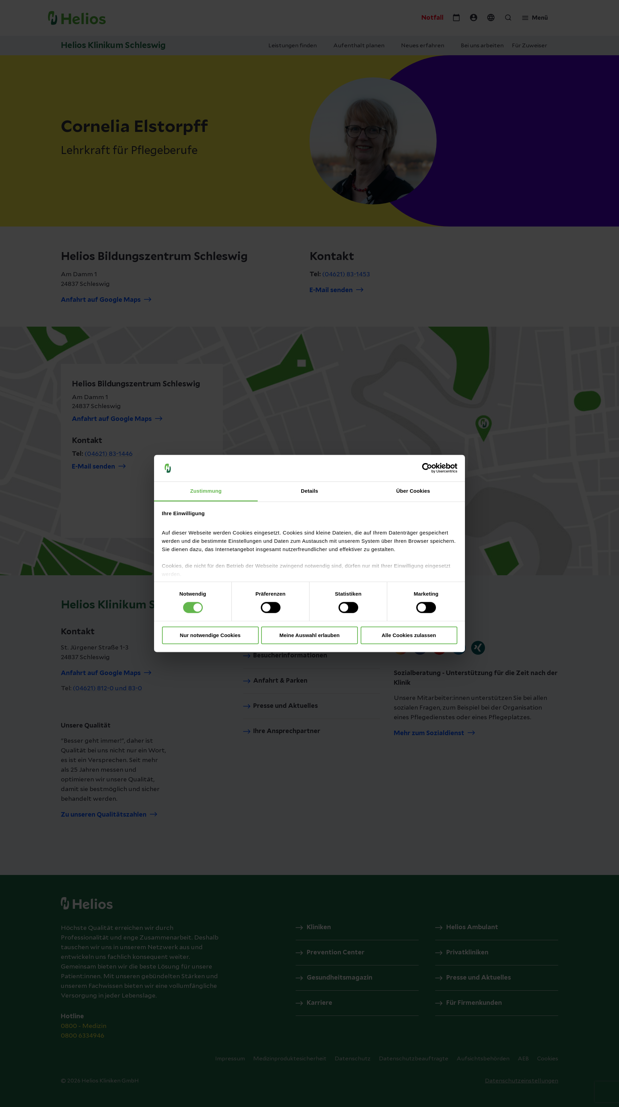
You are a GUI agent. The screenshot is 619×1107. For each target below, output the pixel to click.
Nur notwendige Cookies (210, 635)
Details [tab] (309, 491)
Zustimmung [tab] (206, 491)
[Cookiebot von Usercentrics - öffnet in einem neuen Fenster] (427, 468)
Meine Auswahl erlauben (309, 635)
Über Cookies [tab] (413, 491)
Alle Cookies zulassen (409, 635)
